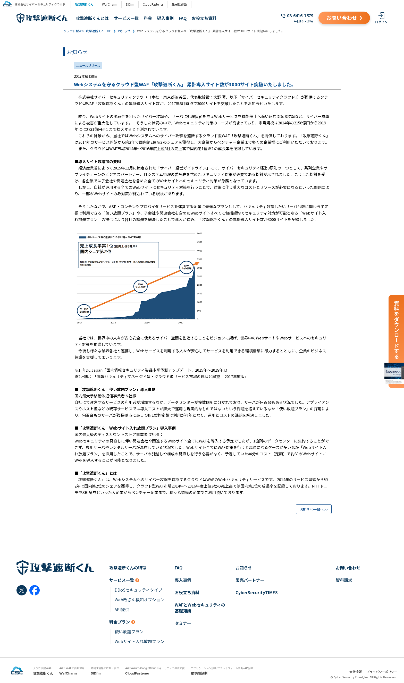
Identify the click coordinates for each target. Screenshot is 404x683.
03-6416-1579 (300, 15)
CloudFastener (155, 4)
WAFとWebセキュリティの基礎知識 (200, 608)
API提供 (122, 609)
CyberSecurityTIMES (256, 592)
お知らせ (124, 31)
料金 (148, 18)
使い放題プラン (129, 632)
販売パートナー (249, 580)
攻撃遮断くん (86, 4)
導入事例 (165, 18)
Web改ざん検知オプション (139, 600)
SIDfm (132, 4)
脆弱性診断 (181, 4)
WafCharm (111, 4)
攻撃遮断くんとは (92, 18)
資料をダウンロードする (396, 330)
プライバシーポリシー (381, 671)
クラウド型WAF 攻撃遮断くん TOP (87, 31)
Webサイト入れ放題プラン (139, 641)
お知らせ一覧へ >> (313, 509)
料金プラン (119, 622)
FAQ (183, 18)
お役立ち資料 (204, 18)
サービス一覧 (126, 18)
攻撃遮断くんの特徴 (127, 568)
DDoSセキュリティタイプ (138, 590)
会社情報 (355, 671)
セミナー (183, 623)
